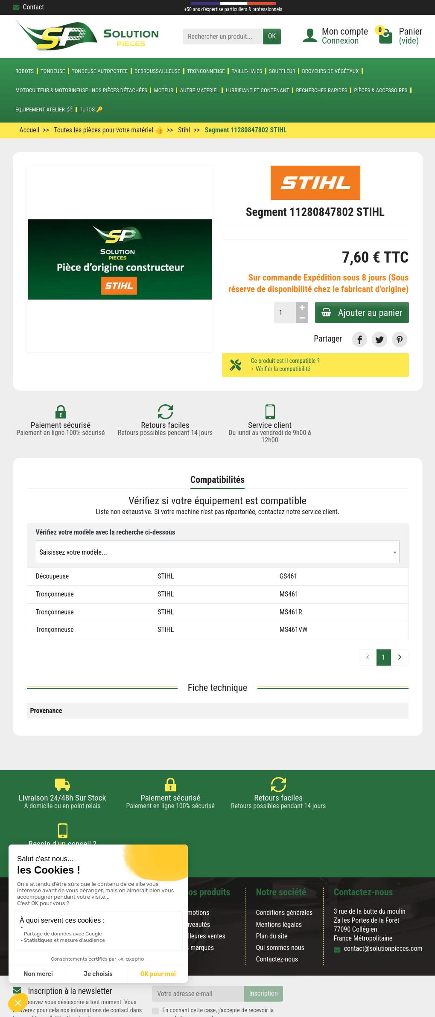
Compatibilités (217, 479)
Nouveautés (194, 886)
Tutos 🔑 (91, 109)
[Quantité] (284, 312)
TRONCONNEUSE (206, 71)
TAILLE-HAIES (246, 71)
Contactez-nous (277, 921)
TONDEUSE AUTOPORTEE (100, 71)
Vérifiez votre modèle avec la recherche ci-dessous (105, 532)
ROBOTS (24, 71)
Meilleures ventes (201, 898)
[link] (359, 339)
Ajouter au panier (361, 312)
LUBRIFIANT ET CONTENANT (257, 90)
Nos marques (196, 909)
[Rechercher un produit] (223, 36)
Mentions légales (279, 886)
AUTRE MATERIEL (199, 90)
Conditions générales (284, 874)
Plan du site (271, 898)
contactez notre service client (298, 512)
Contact (28, 7)
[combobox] (218, 552)
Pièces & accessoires (380, 90)
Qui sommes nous (280, 909)
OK (272, 36)
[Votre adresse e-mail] (198, 955)
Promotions (193, 874)
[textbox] (217, 552)
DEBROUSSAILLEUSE (157, 71)
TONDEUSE (53, 71)
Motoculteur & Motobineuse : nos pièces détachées (81, 90)
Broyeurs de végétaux (330, 71)
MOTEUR (163, 90)
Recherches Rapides (321, 90)
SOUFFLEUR (282, 71)
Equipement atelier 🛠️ (44, 109)
